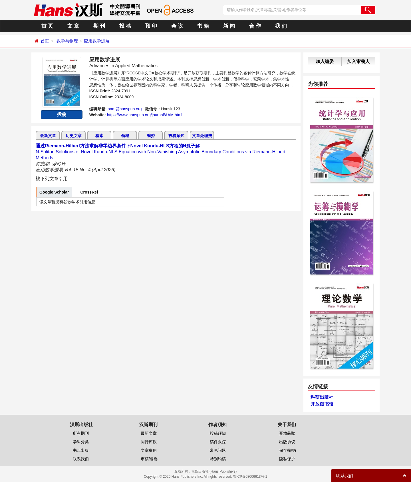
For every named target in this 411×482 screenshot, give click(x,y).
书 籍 (203, 26)
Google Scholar (54, 192)
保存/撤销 (287, 450)
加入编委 (325, 61)
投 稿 (125, 26)
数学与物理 (67, 40)
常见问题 (218, 450)
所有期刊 (81, 433)
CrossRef (89, 192)
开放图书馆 (322, 404)
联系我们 (81, 459)
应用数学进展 (97, 40)
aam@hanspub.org (125, 109)
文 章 (73, 26)
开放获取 (287, 433)
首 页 (47, 26)
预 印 (151, 26)
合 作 (255, 26)
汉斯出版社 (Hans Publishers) (214, 471)
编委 (151, 135)
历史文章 (74, 135)
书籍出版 (81, 450)
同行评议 (149, 442)
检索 (99, 135)
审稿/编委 (149, 459)
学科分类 (81, 442)
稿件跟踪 (218, 442)
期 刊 (99, 26)
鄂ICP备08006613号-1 (250, 477)
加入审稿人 (358, 61)
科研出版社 (322, 397)
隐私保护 (287, 459)
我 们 (281, 26)
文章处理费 (202, 135)
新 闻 (229, 26)
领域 (125, 135)
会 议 (177, 26)
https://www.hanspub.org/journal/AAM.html (144, 115)
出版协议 (287, 442)
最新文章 (48, 135)
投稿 (61, 114)
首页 (45, 40)
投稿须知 (176, 135)
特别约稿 (218, 459)
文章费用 (149, 450)
